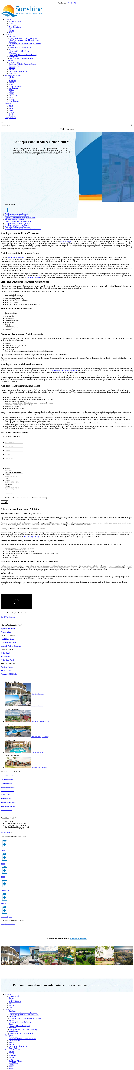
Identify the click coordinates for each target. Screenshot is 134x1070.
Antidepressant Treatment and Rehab (17, 225)
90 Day (11, 94)
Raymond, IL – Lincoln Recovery (21, 47)
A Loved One (112, 985)
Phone (7, 450)
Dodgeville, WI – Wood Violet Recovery (23, 55)
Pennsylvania (13, 57)
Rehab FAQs (13, 73)
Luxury (11, 99)
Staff (10, 32)
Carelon (11, 114)
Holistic (11, 97)
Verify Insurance (10, 118)
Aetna (11, 107)
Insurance (8, 103)
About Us (8, 19)
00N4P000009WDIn (12, 476)
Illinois (11, 45)
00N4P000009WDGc (12, 488)
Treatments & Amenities (13, 75)
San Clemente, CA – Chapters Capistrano (23, 38)
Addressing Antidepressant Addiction (17, 227)
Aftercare (12, 68)
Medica (11, 112)
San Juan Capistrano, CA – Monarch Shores (24, 40)
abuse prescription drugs (31, 536)
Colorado (12, 42)
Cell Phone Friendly (15, 86)
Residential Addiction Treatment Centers (22, 64)
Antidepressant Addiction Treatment (17, 214)
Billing (11, 31)
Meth (11, 84)
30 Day (11, 90)
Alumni (11, 69)
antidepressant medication (16, 257)
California (12, 36)
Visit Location (10, 975)
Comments (9, 494)
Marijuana (12, 81)
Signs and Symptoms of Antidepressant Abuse (20, 218)
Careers (11, 23)
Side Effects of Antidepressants (15, 219)
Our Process (9, 60)
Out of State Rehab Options (18, 71)
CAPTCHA (9, 458)
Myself (95, 985)
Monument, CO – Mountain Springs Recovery (25, 44)
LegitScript (13, 25)
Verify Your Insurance (8, 924)
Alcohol (11, 77)
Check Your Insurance (8, 617)
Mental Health (14, 101)
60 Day (11, 92)
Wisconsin (12, 53)
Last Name (9, 446)
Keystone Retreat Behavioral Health (22, 58)
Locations (8, 34)
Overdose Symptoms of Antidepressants (18, 221)
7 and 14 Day (13, 88)
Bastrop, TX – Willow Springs (20, 51)
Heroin (11, 82)
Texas (11, 49)
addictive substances (67, 241)
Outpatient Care (14, 66)
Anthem (11, 108)
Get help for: (82, 985)
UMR (11, 110)
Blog (10, 29)
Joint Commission (15, 27)
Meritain (12, 116)
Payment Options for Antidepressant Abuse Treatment (23, 229)
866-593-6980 (71, 3)
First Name (9, 442)
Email (7, 454)
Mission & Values (15, 21)
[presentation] (20, 464)
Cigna (11, 105)
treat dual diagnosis (33, 277)
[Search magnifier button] (131, 125)
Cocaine (11, 79)
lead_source (9, 470)
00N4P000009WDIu (12, 482)
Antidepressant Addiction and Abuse (17, 216)
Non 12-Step (13, 95)
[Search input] (66, 125)
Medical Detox (14, 62)
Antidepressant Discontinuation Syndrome (63, 370)
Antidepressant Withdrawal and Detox (18, 223)
